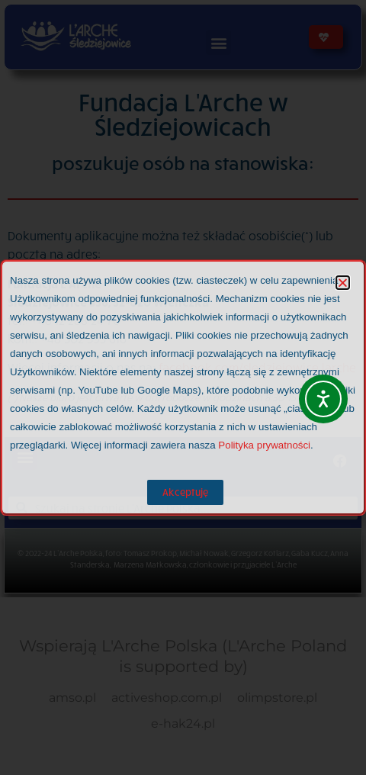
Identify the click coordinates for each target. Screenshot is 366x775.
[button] (342, 282)
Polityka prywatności (264, 445)
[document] (183, 387)
